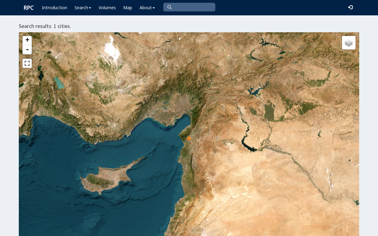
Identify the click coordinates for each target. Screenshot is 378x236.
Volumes (107, 7)
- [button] (27, 49)
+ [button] (27, 40)
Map (127, 7)
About (147, 7)
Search (83, 7)
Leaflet (137, 228)
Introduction (54, 7)
